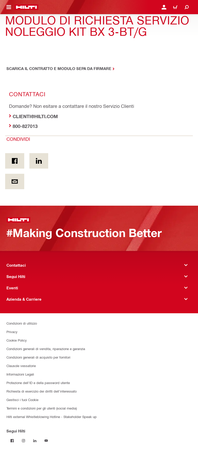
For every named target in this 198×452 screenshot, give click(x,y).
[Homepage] (26, 7)
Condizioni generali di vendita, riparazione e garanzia (45, 349)
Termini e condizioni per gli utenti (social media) (41, 408)
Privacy (12, 332)
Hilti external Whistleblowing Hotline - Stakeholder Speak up (51, 417)
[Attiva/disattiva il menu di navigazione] (8, 7)
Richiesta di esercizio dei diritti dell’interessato (41, 391)
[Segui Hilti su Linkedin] (34, 440)
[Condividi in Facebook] (14, 161)
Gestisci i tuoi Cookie (22, 400)
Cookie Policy (16, 340)
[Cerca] (186, 7)
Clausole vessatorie (21, 366)
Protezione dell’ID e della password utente (38, 383)
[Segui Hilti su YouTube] (46, 440)
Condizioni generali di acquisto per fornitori (38, 357)
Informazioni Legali (20, 374)
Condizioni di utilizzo (21, 323)
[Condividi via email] (14, 181)
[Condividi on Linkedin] (38, 161)
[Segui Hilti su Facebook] (12, 440)
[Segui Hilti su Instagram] (23, 440)
